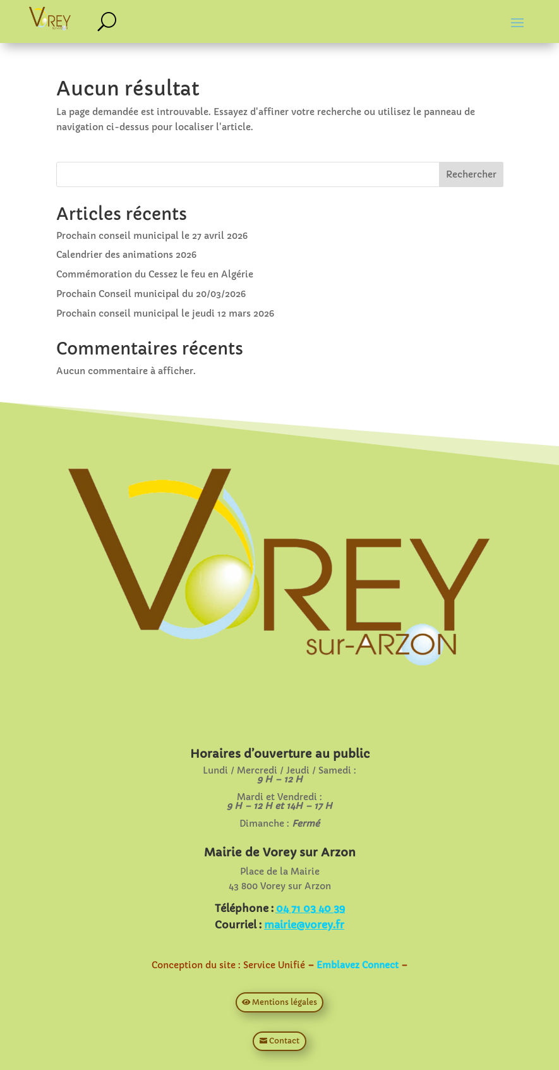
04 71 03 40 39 (310, 908)
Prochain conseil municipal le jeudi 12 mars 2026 (165, 313)
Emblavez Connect (357, 965)
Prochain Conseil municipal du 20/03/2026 (151, 294)
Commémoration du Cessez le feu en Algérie (154, 274)
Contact (284, 1040)
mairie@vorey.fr (304, 924)
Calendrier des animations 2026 (126, 254)
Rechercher (471, 174)
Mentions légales (284, 1002)
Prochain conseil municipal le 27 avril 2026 (152, 235)
